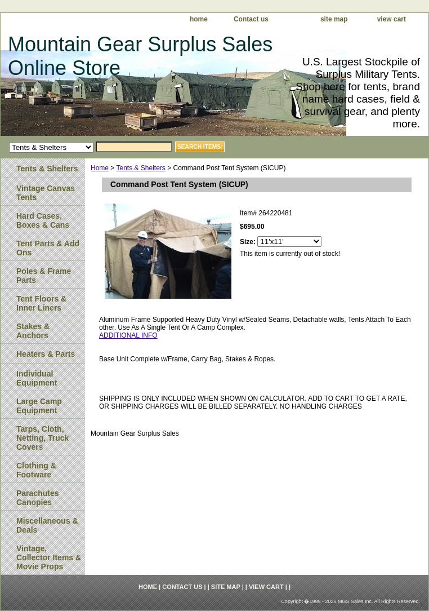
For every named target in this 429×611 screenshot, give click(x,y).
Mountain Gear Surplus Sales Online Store (140, 56)
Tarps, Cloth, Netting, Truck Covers (42, 437)
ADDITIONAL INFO (128, 335)
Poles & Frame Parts (43, 276)
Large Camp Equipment (39, 406)
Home (100, 168)
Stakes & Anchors (33, 331)
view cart (391, 19)
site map (334, 19)
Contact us (251, 19)
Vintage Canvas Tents (45, 193)
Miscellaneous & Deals (47, 525)
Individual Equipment (36, 378)
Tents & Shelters (140, 168)
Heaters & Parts (45, 353)
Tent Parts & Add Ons (47, 248)
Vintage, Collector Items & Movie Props (48, 557)
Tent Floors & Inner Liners (41, 303)
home (199, 19)
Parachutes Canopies (37, 498)
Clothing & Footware (36, 470)
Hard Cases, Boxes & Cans (42, 220)
